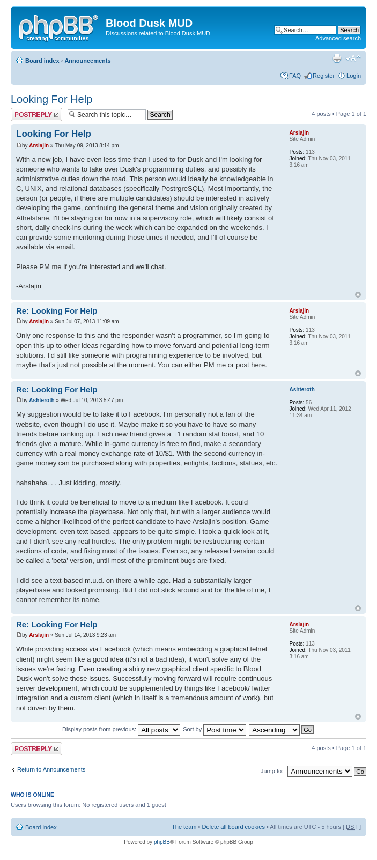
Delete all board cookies (233, 827)
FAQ (295, 75)
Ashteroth (41, 400)
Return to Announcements (51, 769)
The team (184, 827)
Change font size (353, 58)
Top (358, 295)
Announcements (87, 60)
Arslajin (39, 146)
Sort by (214, 729)
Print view (337, 58)
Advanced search (338, 38)
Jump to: (272, 771)
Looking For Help (51, 99)
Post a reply (36, 114)
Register (324, 75)
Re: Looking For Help (57, 310)
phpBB (162, 842)
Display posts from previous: (121, 729)
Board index (42, 60)
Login (353, 75)
